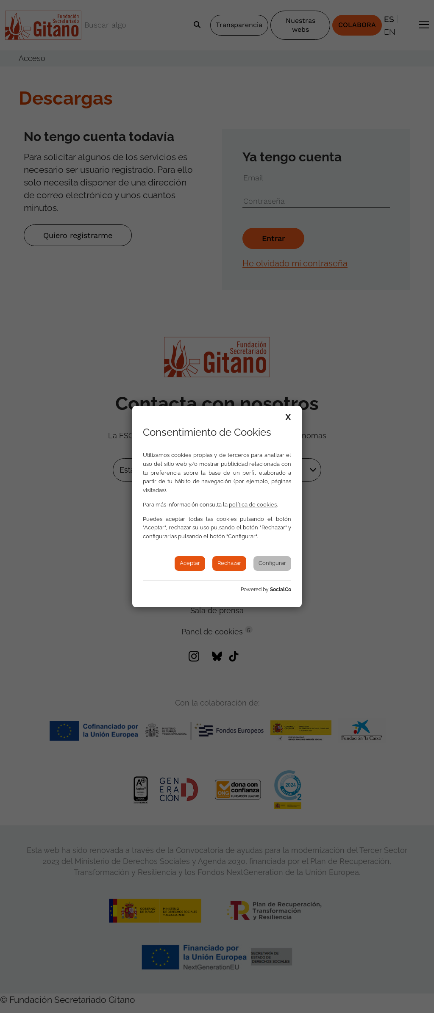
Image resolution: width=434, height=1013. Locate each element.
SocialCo (280, 589)
